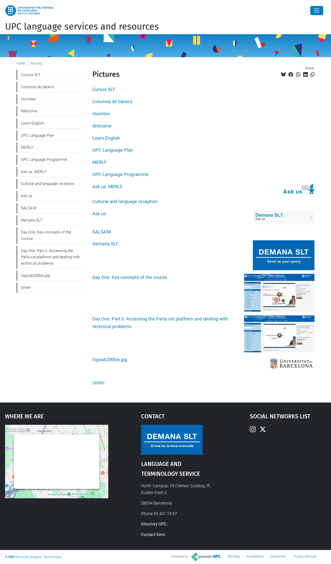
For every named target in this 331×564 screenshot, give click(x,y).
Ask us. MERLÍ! (107, 186)
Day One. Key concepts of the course (129, 277)
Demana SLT (105, 244)
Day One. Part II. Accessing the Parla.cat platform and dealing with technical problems (50, 257)
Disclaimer (277, 556)
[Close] (316, 10)
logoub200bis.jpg (109, 359)
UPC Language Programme (120, 174)
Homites (101, 113)
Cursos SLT (103, 89)
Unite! (98, 382)
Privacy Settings (304, 556)
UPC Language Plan (112, 150)
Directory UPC (154, 523)
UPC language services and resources (82, 26)
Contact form (153, 534)
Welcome (102, 126)
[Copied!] (312, 74)
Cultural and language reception (125, 201)
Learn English (106, 138)
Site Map (234, 556)
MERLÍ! (99, 162)
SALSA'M (101, 232)
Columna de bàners (112, 101)
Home (21, 63)
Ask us (99, 213)
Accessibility (255, 556)
